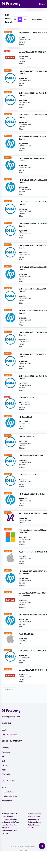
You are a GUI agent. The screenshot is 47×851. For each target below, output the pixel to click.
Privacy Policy (7, 792)
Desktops (6, 752)
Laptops (5, 748)
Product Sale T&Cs (9, 796)
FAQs (4, 787)
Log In (4, 730)
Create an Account (9, 734)
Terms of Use (7, 800)
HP (3, 756)
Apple (4, 770)
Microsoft (6, 774)
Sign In (41, 4)
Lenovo (5, 765)
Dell (3, 761)
